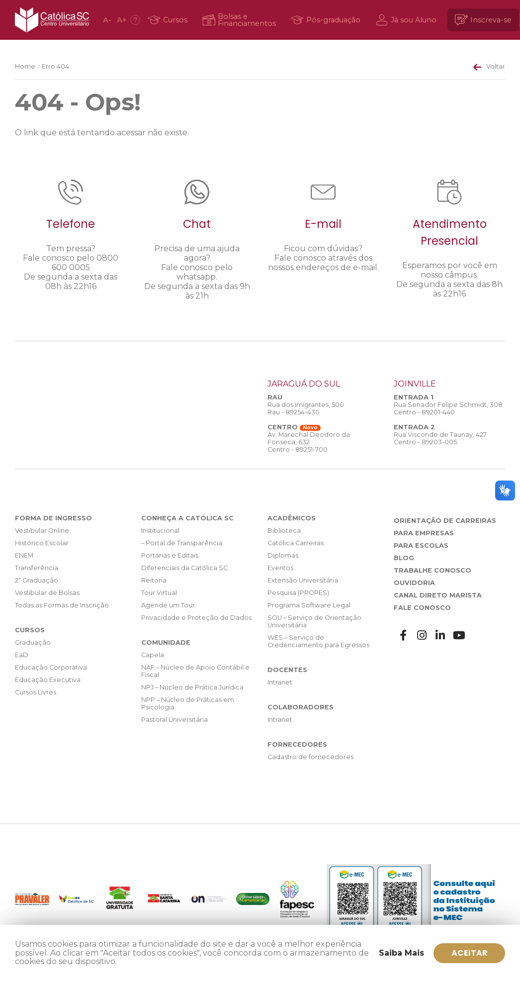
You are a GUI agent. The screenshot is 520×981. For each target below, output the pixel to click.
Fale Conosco (422, 607)
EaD (21, 655)
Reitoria (154, 580)
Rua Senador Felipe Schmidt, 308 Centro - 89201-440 (448, 408)
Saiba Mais (401, 953)
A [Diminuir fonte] (107, 19)
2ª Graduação (36, 580)
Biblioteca (284, 530)
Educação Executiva (48, 680)
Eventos (280, 568)
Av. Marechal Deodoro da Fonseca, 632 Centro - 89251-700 (308, 442)
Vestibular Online (42, 530)
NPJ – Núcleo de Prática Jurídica (192, 687)
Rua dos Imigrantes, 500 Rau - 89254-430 (305, 408)
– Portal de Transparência (181, 543)
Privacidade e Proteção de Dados (196, 617)
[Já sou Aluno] (407, 19)
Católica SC (52, 19)
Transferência (36, 568)
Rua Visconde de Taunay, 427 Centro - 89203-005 (440, 438)
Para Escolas (421, 545)
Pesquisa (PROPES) (298, 592)
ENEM (24, 555)
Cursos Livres (35, 692)
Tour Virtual (159, 592)
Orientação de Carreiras (445, 520)
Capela (152, 655)
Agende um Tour (168, 605)
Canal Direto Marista (438, 595)
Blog (404, 558)
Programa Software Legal (308, 605)
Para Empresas (424, 533)
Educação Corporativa (51, 667)
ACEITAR (469, 953)
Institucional (160, 530)
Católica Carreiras (295, 543)
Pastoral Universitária (174, 719)
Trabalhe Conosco (432, 570)
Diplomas (282, 555)
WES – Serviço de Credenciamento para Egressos (318, 641)
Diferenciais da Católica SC (184, 568)
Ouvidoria (414, 583)
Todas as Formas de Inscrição (62, 605)
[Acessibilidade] (135, 20)
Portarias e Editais (169, 555)
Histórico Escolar (42, 543)
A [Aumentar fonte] (121, 19)
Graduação (33, 642)
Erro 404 (55, 66)
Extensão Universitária (302, 580)
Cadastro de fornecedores (310, 757)
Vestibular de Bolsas (47, 592)
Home (25, 66)
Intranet (279, 682)
